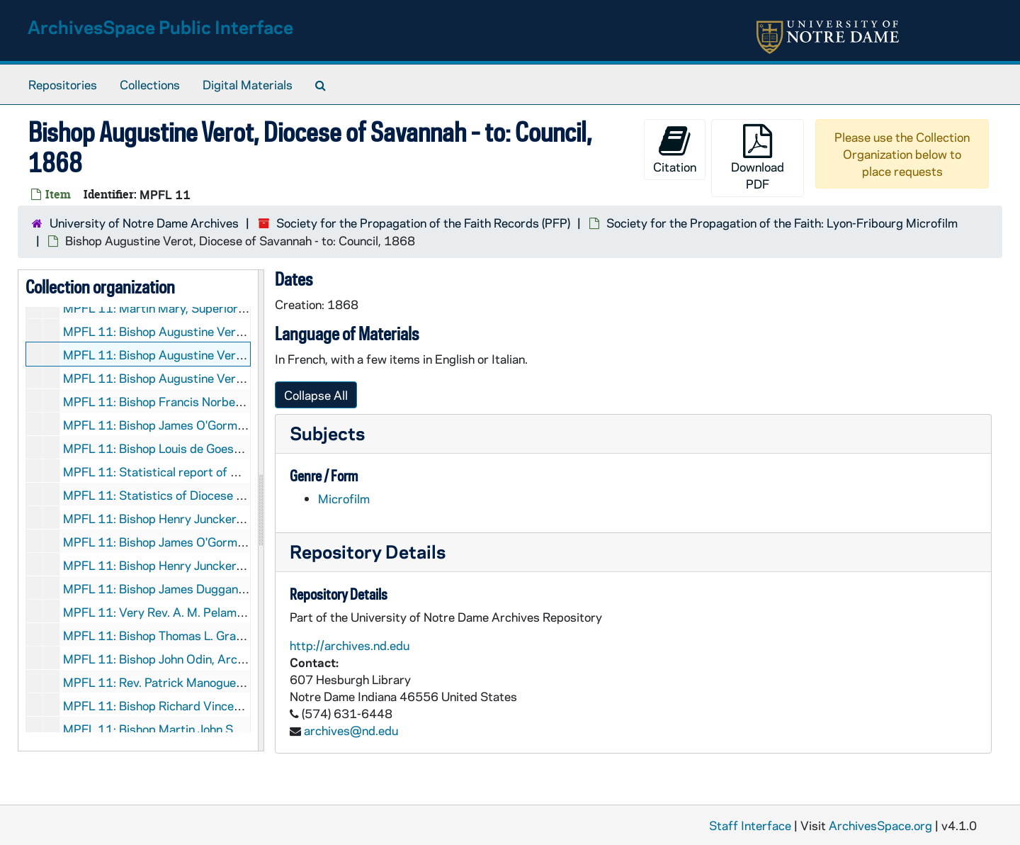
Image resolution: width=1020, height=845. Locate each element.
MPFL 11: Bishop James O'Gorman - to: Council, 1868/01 (218, 541)
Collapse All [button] (316, 395)
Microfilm (344, 498)
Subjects (327, 432)
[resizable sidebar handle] (261, 510)
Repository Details (368, 551)
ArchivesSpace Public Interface (160, 26)
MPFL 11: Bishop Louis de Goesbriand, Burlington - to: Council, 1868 (248, 448)
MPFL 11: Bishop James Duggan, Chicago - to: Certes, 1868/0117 (243, 588)
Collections (150, 84)
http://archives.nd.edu (349, 645)
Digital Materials (248, 84)
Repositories (62, 84)
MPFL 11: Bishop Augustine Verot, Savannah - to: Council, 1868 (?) (243, 331)
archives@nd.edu (351, 730)
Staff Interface (750, 825)
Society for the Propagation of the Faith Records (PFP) (423, 222)
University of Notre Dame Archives (144, 222)
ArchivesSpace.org (880, 825)
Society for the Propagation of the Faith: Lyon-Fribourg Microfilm (782, 222)
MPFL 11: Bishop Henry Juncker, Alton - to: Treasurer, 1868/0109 (242, 565)
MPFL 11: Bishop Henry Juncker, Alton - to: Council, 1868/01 (228, 518)
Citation (674, 149)
